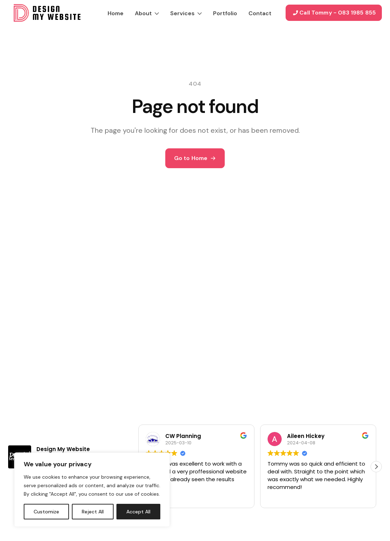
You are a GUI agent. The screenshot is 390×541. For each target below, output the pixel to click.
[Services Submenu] (198, 12)
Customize (46, 511)
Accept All (138, 511)
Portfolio (225, 13)
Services (182, 13)
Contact (259, 13)
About (143, 13)
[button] (376, 466)
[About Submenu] (155, 12)
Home (116, 13)
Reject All (93, 511)
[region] (92, 489)
